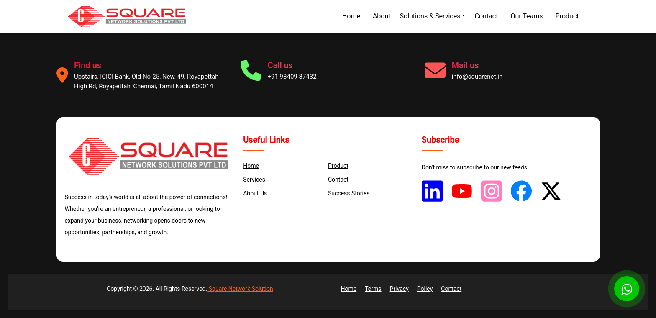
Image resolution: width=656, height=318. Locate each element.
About (382, 16)
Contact (486, 16)
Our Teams (526, 16)
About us (255, 193)
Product (567, 16)
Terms (373, 288)
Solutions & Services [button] (430, 16)
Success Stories (349, 193)
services (254, 179)
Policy (425, 288)
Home (351, 16)
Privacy (399, 288)
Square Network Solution (240, 288)
